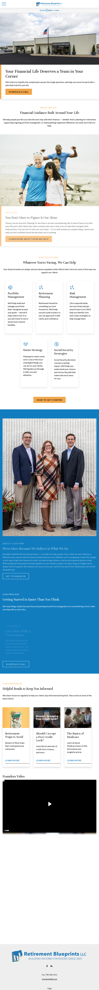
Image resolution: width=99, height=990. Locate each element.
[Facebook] (47, 966)
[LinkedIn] (51, 966)
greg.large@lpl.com (49, 979)
